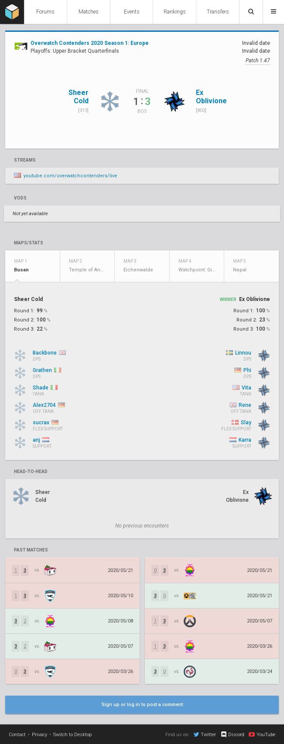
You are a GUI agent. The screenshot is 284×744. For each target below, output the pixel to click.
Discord (232, 734)
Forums (45, 12)
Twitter (205, 734)
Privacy (39, 734)
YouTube (262, 734)
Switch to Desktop (72, 734)
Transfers (218, 12)
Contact (17, 734)
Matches (89, 12)
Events (132, 12)
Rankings (175, 12)
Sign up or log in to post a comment (142, 704)
